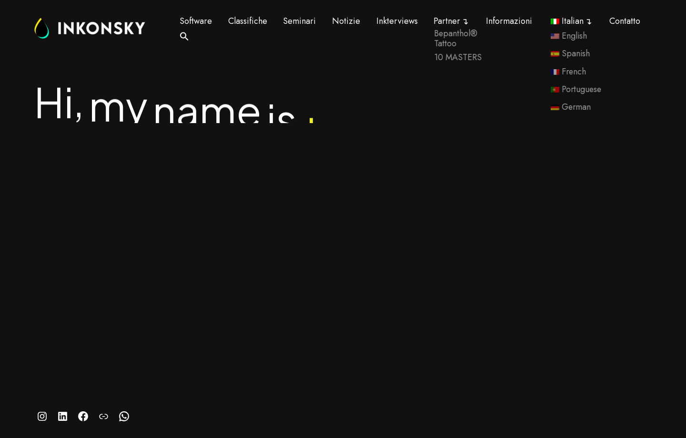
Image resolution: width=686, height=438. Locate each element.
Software (196, 21)
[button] (184, 36)
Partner (447, 21)
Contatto (624, 21)
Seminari (299, 21)
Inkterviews (397, 21)
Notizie (346, 21)
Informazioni (509, 21)
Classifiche (247, 21)
